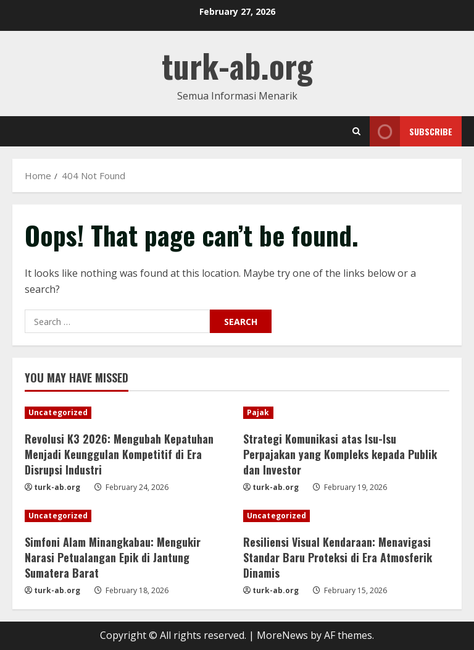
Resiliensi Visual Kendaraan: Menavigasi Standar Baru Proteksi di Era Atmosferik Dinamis (337, 557)
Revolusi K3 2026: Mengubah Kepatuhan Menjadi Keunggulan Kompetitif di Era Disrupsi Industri (119, 454)
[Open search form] (356, 131)
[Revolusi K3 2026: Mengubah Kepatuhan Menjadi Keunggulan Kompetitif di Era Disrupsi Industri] (128, 412)
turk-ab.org (237, 65)
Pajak (258, 412)
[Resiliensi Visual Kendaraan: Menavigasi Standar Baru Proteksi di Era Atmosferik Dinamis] (346, 516)
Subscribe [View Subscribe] (411, 131)
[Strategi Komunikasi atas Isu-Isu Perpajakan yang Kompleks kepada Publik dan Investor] (346, 412)
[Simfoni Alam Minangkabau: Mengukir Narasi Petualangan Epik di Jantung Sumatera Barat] (128, 516)
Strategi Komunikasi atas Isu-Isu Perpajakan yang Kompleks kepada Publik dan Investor (340, 454)
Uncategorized (58, 412)
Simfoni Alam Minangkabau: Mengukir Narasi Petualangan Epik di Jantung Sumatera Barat (113, 557)
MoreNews (282, 635)
